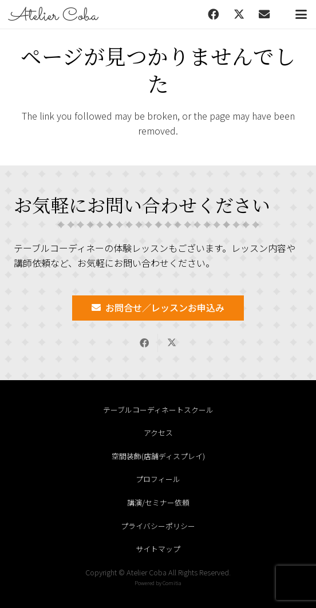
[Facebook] (213, 14)
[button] (301, 14)
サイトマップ (158, 548)
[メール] (264, 14)
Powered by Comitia (158, 583)
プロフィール (158, 478)
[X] (239, 14)
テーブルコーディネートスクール (158, 409)
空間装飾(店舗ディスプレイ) (158, 456)
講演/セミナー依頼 (158, 502)
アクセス (158, 432)
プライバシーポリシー (158, 525)
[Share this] (144, 343)
